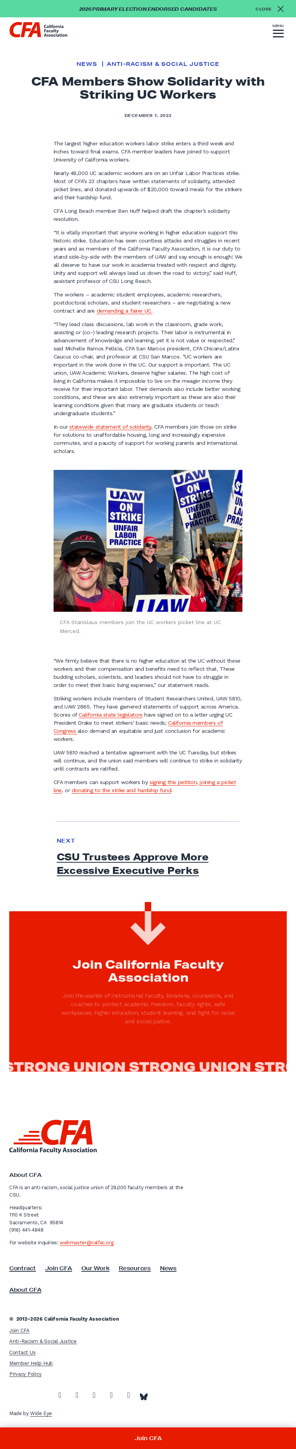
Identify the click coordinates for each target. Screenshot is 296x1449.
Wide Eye (41, 1413)
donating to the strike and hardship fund (121, 790)
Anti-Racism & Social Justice (163, 64)
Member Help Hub (31, 1363)
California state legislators (110, 715)
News (87, 64)
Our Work (95, 1268)
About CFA (25, 1289)
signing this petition (173, 782)
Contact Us (22, 1352)
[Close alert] (272, 8)
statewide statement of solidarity (110, 427)
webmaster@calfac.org (86, 1242)
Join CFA (58, 1268)
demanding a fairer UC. (125, 311)
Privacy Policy (25, 1374)
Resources (134, 1268)
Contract (22, 1268)
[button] (278, 32)
